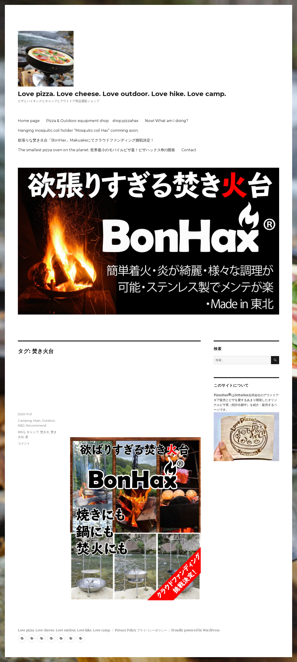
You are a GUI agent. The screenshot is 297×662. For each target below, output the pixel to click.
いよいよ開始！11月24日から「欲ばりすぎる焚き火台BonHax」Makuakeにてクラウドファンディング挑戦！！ (107, 384)
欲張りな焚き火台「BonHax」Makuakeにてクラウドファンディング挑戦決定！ (86, 140)
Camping (25, 420)
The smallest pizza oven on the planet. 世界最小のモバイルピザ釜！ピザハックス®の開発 (96, 150)
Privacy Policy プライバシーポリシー (141, 630)
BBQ (21, 432)
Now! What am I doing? (166, 121)
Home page (29, 121)
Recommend (36, 425)
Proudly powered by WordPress (195, 630)
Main (36, 420)
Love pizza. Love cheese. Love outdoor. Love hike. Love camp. (122, 94)
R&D (21, 425)
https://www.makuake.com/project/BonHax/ (103, 427)
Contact (188, 150)
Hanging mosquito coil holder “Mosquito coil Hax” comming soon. (78, 130)
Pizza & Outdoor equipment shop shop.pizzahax (92, 121)
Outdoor (48, 420)
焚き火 (44, 432)
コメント (24, 443)
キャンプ (33, 432)
